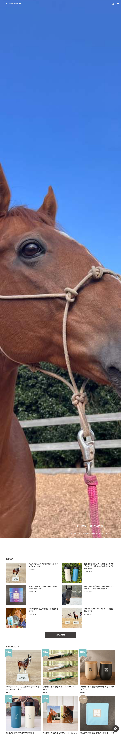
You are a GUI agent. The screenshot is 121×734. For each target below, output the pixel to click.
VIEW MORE (60, 635)
